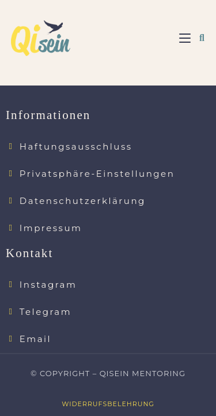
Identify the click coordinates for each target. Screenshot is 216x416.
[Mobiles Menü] (185, 38)
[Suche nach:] (198, 38)
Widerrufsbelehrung (108, 395)
